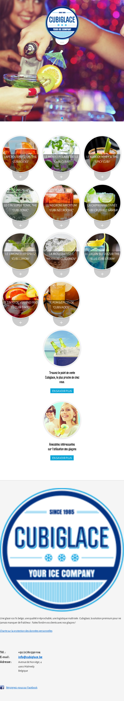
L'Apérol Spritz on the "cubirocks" (20, 159)
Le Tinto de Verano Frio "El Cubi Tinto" (20, 304)
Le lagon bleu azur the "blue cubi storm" (102, 256)
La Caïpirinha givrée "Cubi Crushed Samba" (102, 207)
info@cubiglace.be (30, 657)
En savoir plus (62, 391)
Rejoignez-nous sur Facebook (21, 687)
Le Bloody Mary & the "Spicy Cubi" (102, 159)
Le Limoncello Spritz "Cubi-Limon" (20, 256)
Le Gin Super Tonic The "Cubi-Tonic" (20, 207)
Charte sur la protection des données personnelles (26, 631)
